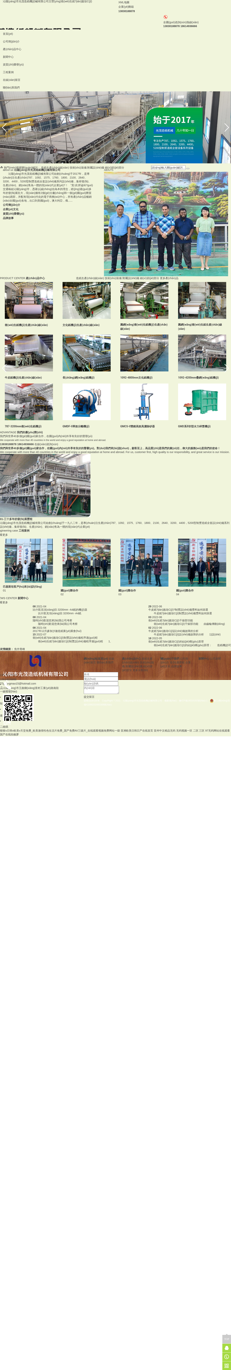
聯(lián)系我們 (11, 87)
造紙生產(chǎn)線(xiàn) (55, 167)
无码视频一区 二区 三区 (190, 730)
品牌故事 (176, 666)
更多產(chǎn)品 (169, 278)
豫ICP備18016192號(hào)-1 (194, 700)
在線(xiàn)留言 (11, 79)
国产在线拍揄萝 (9, 734)
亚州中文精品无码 (164, 730)
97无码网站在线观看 (217, 730)
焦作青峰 (19, 649)
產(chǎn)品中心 (12, 49)
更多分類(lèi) (140, 670)
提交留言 (89, 696)
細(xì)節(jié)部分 (114, 167)
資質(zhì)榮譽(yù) (13, 64)
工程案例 (8, 72)
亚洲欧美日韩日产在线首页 (137, 730)
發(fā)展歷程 (177, 662)
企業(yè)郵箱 (126, 6)
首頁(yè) (8, 33)
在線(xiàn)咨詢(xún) (46, 444)
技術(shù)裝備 (78, 167)
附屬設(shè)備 (95, 167)
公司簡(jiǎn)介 (11, 41)
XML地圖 (123, 2)
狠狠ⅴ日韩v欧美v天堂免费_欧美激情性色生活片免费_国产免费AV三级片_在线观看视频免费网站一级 (60, 730)
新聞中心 (8, 56)
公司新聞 (215, 658)
